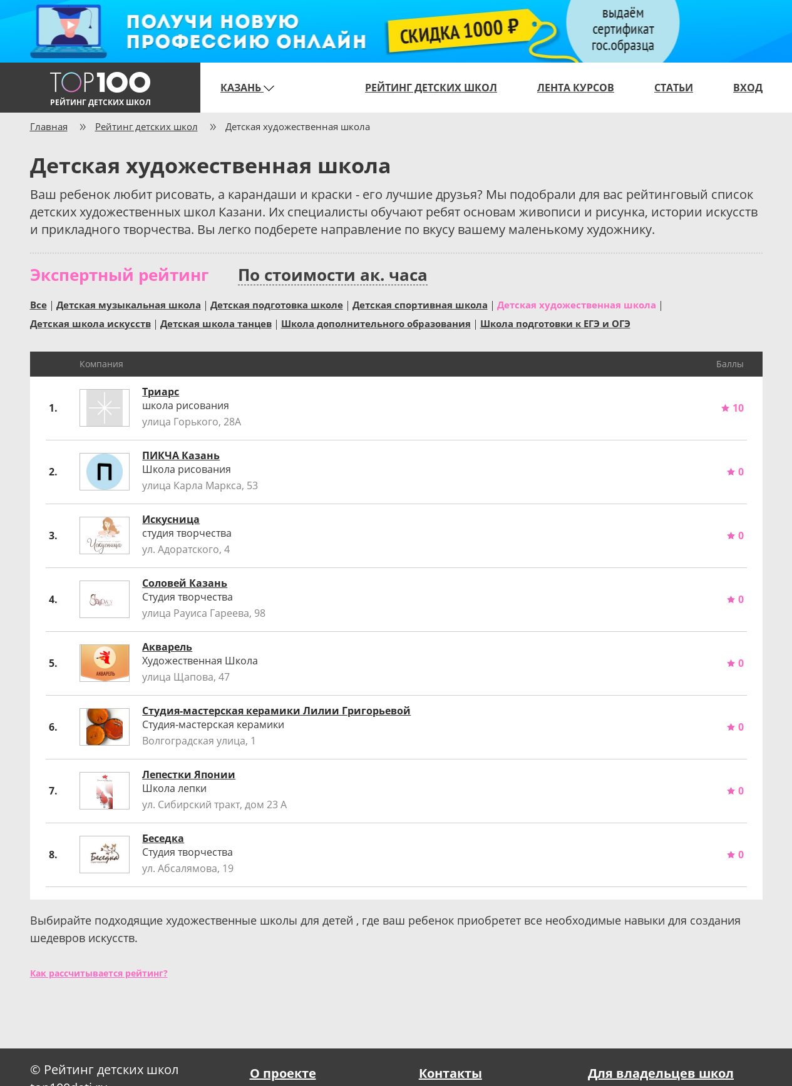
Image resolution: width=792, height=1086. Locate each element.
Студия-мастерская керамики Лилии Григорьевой (276, 711)
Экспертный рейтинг (119, 275)
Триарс (160, 391)
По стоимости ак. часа (333, 275)
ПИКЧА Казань (181, 455)
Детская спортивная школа (420, 304)
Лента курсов (575, 87)
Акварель (167, 647)
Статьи (673, 87)
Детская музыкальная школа (128, 304)
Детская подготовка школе (276, 304)
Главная (49, 126)
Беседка (163, 838)
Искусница (171, 519)
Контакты (450, 1073)
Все (38, 304)
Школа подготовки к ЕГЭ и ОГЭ (555, 322)
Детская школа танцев (216, 322)
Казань (247, 87)
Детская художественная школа (576, 304)
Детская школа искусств (90, 322)
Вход (748, 87)
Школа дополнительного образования (376, 322)
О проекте (283, 1073)
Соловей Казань (184, 583)
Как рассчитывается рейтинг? (99, 973)
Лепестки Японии (188, 774)
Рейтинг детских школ (431, 87)
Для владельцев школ (661, 1073)
